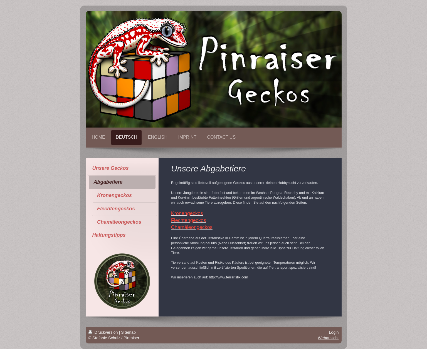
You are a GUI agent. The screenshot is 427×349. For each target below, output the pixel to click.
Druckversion (103, 332)
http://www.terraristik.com (228, 277)
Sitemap (128, 332)
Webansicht (328, 338)
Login (334, 332)
